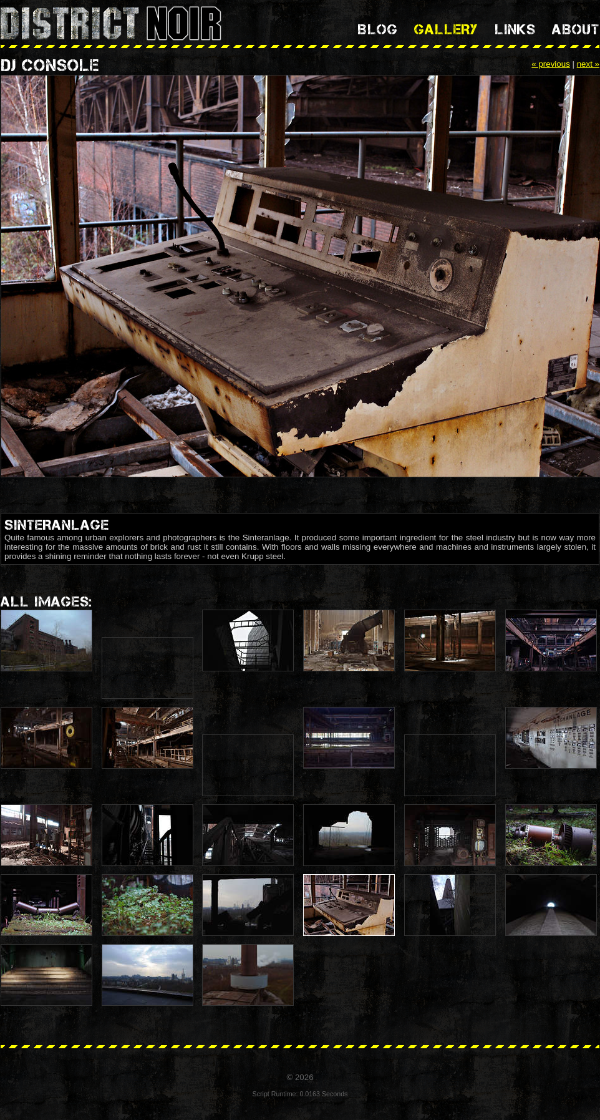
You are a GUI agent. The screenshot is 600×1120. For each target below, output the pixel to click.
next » (588, 64)
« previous (550, 64)
